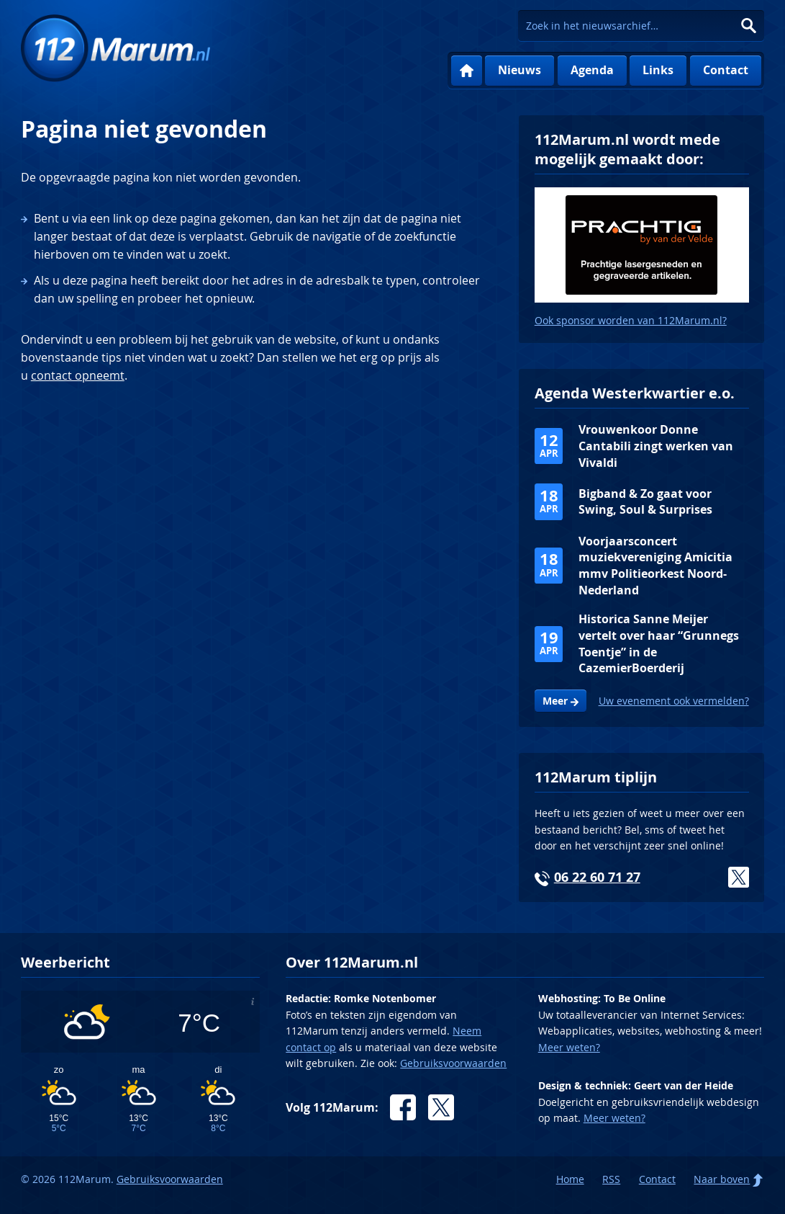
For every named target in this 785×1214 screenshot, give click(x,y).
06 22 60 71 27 (597, 877)
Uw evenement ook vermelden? (674, 701)
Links (658, 70)
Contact (725, 70)
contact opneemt (77, 375)
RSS (611, 1179)
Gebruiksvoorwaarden (453, 1063)
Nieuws (519, 70)
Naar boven (722, 1179)
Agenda (592, 70)
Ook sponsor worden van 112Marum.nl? (631, 320)
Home (466, 70)
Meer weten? (569, 1047)
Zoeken (748, 25)
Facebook (403, 1107)
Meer (555, 701)
